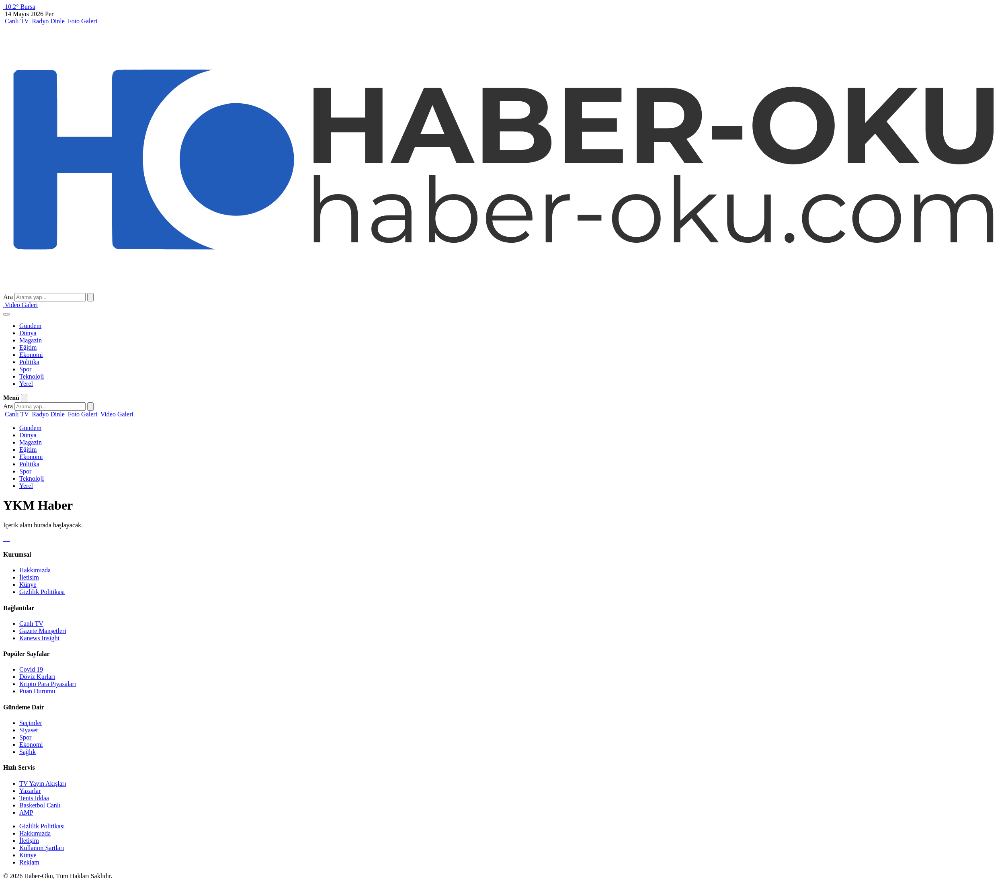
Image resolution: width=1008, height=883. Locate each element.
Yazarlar (30, 790)
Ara (8, 296)
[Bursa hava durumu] (19, 6)
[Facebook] (4, 538)
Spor (25, 369)
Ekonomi (31, 354)
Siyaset (28, 730)
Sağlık (27, 751)
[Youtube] (9, 538)
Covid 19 (31, 669)
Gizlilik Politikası (42, 591)
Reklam (29, 862)
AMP (26, 812)
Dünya (28, 333)
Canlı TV (31, 623)
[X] (5, 538)
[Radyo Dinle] (48, 21)
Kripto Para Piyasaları (47, 683)
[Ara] (90, 297)
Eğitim (28, 347)
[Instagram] (7, 538)
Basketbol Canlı (40, 805)
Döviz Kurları (37, 676)
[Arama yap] (50, 297)
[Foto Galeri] (81, 21)
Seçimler (30, 722)
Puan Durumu (37, 691)
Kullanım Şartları (41, 847)
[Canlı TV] (16, 21)
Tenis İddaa (34, 798)
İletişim (29, 577)
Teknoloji (31, 376)
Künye (28, 584)
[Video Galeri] (20, 304)
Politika (29, 362)
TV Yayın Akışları (42, 783)
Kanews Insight (39, 638)
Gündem (30, 325)
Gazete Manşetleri (42, 630)
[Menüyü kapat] (24, 398)
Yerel (26, 383)
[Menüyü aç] (6, 314)
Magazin (30, 340)
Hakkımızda (35, 570)
